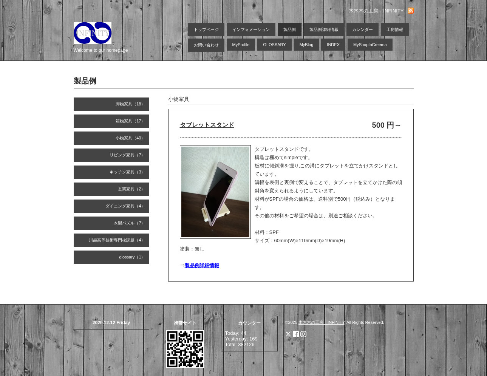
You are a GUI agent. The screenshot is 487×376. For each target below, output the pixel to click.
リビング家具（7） (127, 155)
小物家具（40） (130, 138)
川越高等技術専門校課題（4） (117, 240)
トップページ (206, 29)
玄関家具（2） (131, 189)
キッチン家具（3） (127, 172)
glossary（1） (132, 257)
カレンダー (362, 29)
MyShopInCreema (370, 44)
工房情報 (395, 29)
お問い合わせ (206, 45)
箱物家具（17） (130, 121)
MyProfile (241, 44)
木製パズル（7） (129, 223)
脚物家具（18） (130, 104)
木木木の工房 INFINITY (321, 322)
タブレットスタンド (207, 125)
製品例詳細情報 (324, 29)
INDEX (333, 44)
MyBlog (307, 44)
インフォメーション (251, 29)
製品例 (289, 29)
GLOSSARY (274, 44)
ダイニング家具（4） (125, 206)
